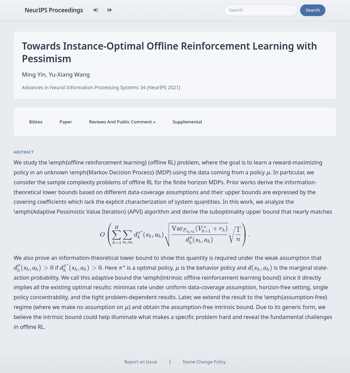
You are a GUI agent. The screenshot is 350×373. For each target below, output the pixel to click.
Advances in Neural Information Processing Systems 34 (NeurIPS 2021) (101, 87)
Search (313, 10)
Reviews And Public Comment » (122, 122)
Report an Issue (140, 362)
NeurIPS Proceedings (54, 10)
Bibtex (35, 122)
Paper (65, 122)
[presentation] (268, 173)
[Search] (260, 10)
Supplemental (187, 122)
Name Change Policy (204, 362)
